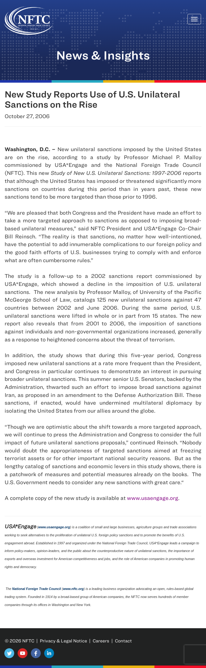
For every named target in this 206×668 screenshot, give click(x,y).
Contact (123, 640)
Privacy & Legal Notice (63, 640)
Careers (101, 640)
